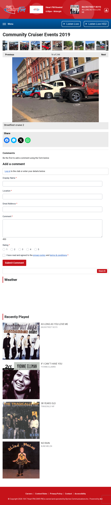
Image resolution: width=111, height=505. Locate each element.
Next (102, 54)
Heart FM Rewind (54, 7)
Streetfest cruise (46, 45)
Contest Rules (41, 494)
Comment (8, 216)
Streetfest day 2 (24, 45)
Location (7, 190)
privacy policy (39, 255)
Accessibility (80, 494)
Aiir (101, 499)
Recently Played (16, 317)
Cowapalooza (100, 45)
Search (102, 271)
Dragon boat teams (13, 45)
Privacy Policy (56, 494)
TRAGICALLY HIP (47, 406)
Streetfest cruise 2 (57, 45)
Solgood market (68, 45)
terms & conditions (58, 255)
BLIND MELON (46, 446)
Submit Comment (14, 262)
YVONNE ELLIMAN (48, 367)
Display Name (10, 178)
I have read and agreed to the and (37, 255)
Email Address (10, 203)
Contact (68, 494)
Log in (7, 171)
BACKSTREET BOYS (91, 7)
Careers (28, 494)
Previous (8, 54)
